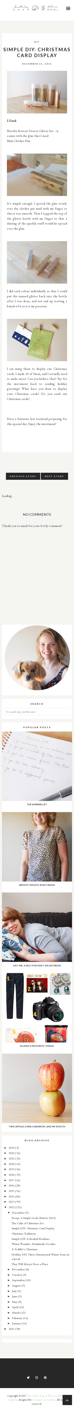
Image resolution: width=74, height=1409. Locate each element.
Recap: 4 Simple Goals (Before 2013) (34, 1218)
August (17, 1285)
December (18, 1212)
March (16, 1312)
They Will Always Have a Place (30, 1264)
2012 (12, 1207)
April (15, 1307)
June (15, 1296)
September (18, 1280)
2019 (12, 1169)
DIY (37, 42)
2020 (12, 1164)
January (17, 1323)
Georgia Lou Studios (43, 1399)
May (15, 1302)
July (14, 1291)
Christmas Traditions (24, 1233)
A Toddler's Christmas (25, 1249)
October (17, 1275)
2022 (12, 1153)
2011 (12, 1329)
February (17, 1318)
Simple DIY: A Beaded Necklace (31, 1239)
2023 (12, 1147)
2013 (12, 1201)
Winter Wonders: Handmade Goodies (34, 1244)
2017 (12, 1180)
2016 (12, 1185)
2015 (12, 1191)
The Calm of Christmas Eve (28, 1223)
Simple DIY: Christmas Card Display (33, 1228)
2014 (12, 1196)
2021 (12, 1158)
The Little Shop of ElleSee (41, 1395)
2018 (12, 1174)
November (19, 1269)
